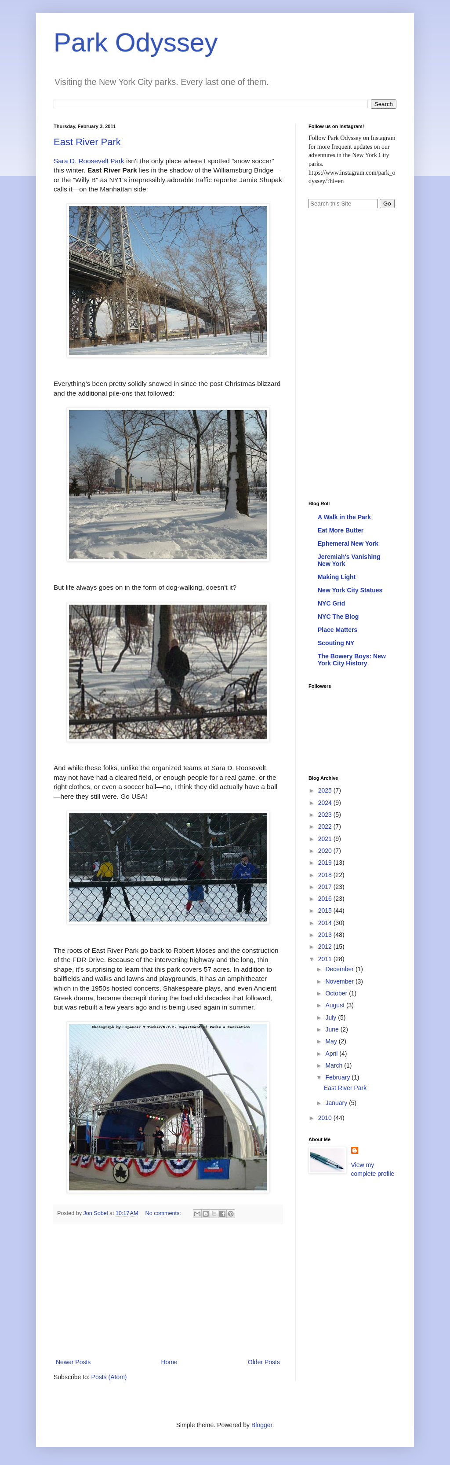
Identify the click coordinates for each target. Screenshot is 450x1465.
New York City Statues (350, 590)
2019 (326, 862)
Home (169, 1362)
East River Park (87, 141)
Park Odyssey (136, 42)
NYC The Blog (338, 616)
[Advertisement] (168, 1291)
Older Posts (264, 1362)
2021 (326, 838)
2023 (326, 814)
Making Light (337, 576)
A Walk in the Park (344, 517)
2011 (326, 958)
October (337, 993)
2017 (326, 886)
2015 (326, 910)
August (335, 1005)
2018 (326, 874)
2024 (326, 802)
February (338, 1077)
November (340, 981)
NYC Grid (331, 603)
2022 (326, 826)
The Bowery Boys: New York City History (352, 660)
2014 (326, 922)
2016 (326, 898)
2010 (326, 1117)
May (331, 1041)
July (331, 1017)
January (337, 1102)
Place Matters (337, 629)
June (332, 1029)
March (334, 1065)
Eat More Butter (340, 530)
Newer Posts (73, 1362)
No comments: (164, 1213)
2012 (326, 946)
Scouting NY (336, 642)
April (332, 1053)
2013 (326, 934)
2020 (326, 850)
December (340, 969)
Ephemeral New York (348, 543)
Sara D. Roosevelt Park (89, 161)
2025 (326, 790)
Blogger (261, 1424)
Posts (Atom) (109, 1377)
